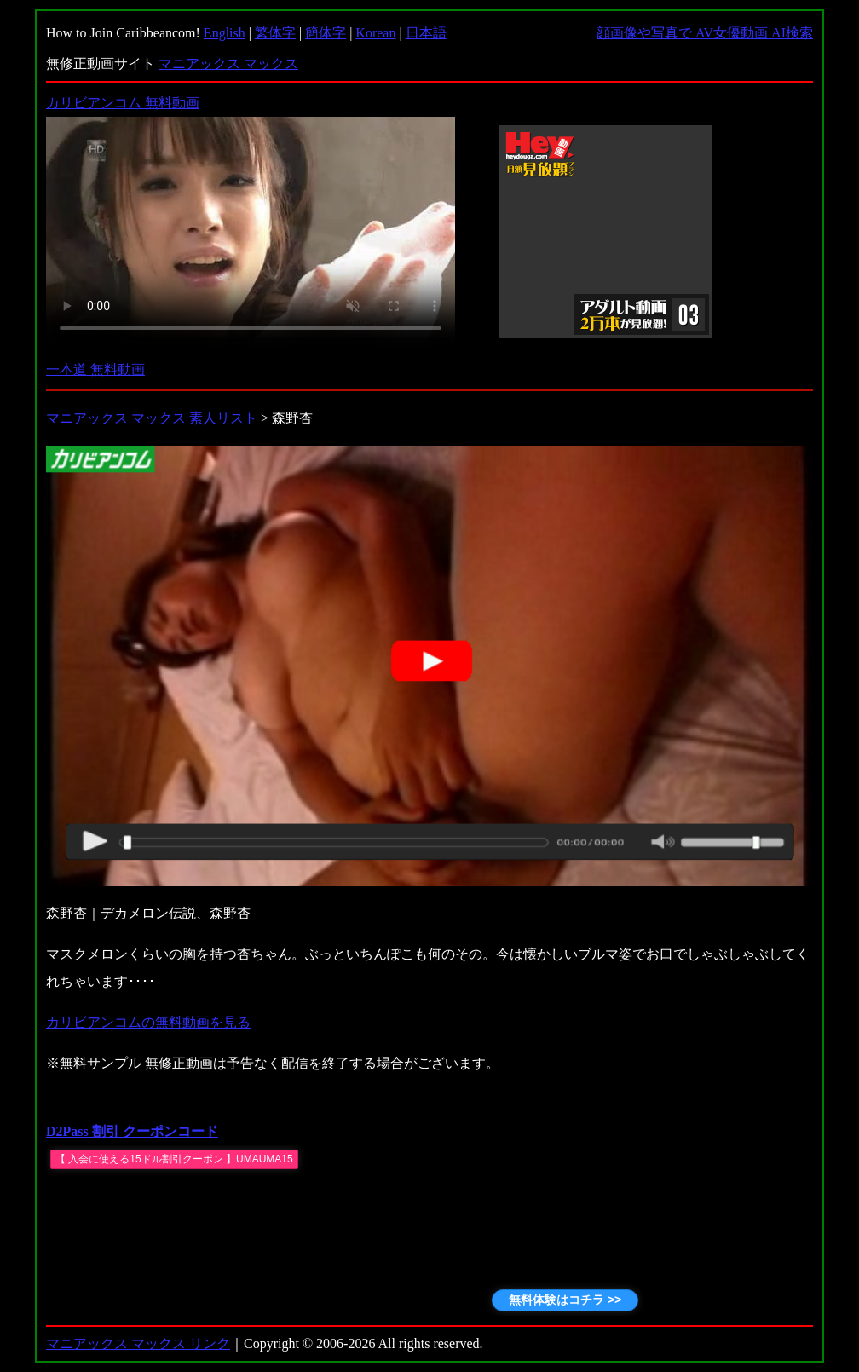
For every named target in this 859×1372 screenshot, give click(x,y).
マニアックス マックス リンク (138, 1343)
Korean (375, 33)
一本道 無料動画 (95, 369)
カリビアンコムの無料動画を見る (148, 1022)
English (224, 33)
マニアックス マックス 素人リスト (151, 418)
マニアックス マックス (228, 63)
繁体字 (275, 33)
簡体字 (325, 33)
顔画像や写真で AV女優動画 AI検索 (705, 33)
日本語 (426, 33)
